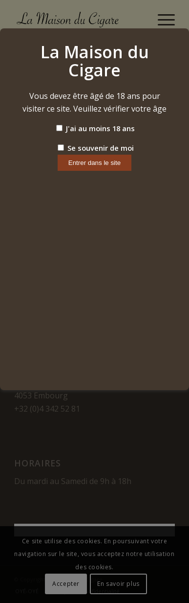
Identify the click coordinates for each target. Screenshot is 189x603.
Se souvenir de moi (96, 148)
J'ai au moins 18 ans (95, 128)
